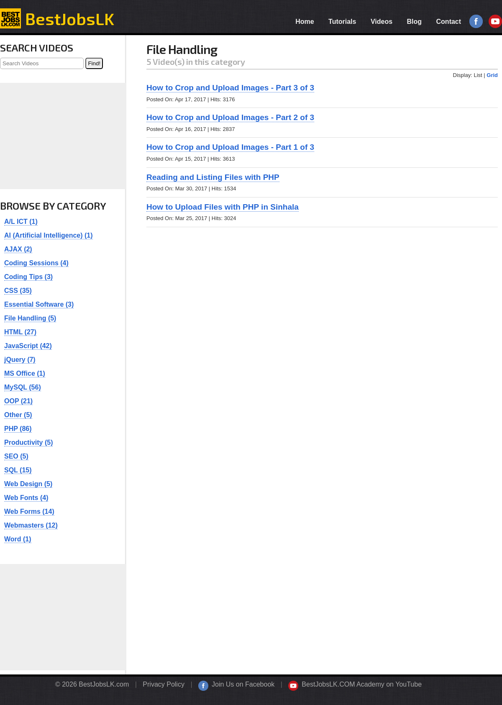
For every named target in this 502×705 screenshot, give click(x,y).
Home (304, 21)
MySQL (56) (22, 387)
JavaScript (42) (28, 345)
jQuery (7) (20, 359)
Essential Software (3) (39, 304)
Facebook (476, 22)
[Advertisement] (322, 294)
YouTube (495, 22)
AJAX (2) (18, 249)
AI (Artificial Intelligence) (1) (48, 235)
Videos (381, 21)
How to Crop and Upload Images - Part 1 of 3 (230, 147)
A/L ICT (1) (21, 221)
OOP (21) (18, 401)
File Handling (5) (30, 318)
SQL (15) (18, 470)
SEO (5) (16, 456)
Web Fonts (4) (26, 497)
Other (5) (18, 414)
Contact (448, 21)
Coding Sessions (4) (36, 263)
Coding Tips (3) (28, 276)
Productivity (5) (28, 442)
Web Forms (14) (29, 511)
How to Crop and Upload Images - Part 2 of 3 (230, 117)
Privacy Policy (163, 684)
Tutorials (342, 21)
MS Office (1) (24, 373)
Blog (414, 21)
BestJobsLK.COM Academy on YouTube (362, 684)
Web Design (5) (28, 483)
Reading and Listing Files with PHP (212, 177)
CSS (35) (18, 290)
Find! (94, 63)
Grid (492, 75)
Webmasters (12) (31, 525)
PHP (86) (18, 428)
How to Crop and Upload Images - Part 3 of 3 (230, 87)
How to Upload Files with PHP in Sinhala (222, 207)
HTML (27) (20, 332)
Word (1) (17, 539)
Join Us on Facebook (243, 684)
